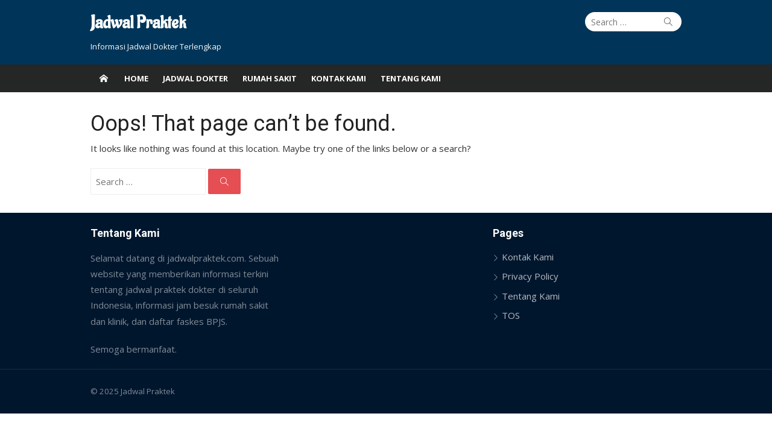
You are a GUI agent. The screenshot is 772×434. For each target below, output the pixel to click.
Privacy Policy (530, 276)
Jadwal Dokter (195, 78)
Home (136, 78)
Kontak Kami (338, 78)
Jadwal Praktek (138, 23)
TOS (511, 315)
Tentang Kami (411, 78)
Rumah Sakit (269, 78)
